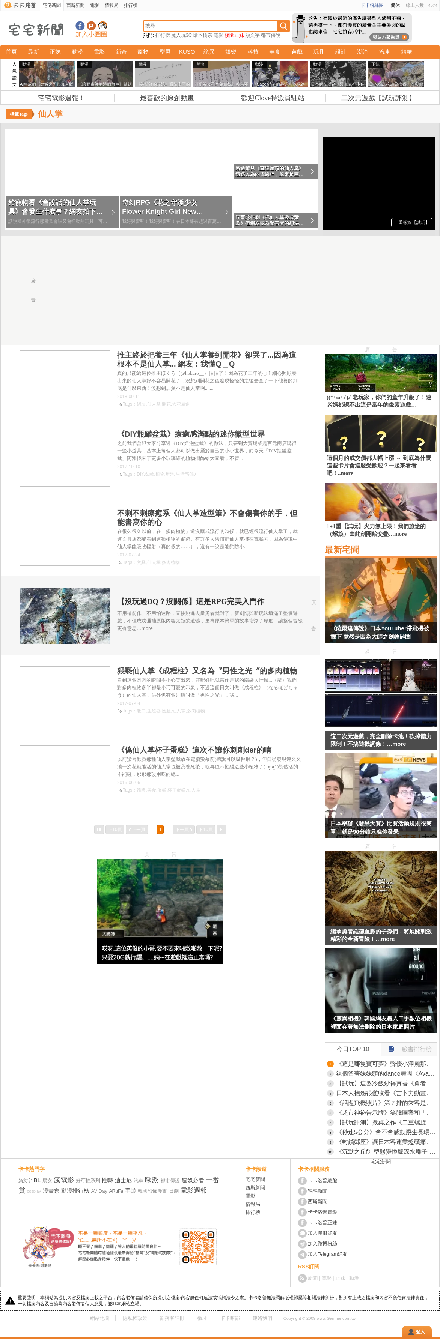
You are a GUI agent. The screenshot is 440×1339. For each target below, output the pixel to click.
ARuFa (116, 1191)
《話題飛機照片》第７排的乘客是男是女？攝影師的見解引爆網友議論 (386, 1103)
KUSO (187, 51)
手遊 (130, 1190)
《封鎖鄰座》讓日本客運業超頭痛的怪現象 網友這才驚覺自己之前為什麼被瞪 (386, 1142)
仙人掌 (154, 404)
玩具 (318, 51)
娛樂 (231, 51)
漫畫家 (51, 1190)
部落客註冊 (172, 1318)
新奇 (121, 51)
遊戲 (297, 51)
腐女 (47, 1180)
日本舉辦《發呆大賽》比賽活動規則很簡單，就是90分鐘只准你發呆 (381, 827)
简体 (395, 5)
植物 (159, 474)
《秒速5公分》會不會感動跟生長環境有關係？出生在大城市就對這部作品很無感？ (386, 1132)
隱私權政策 (135, 1318)
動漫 (77, 51)
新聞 (313, 1278)
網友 (141, 404)
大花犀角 (181, 404)
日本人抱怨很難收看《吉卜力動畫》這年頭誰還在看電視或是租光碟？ (386, 1093)
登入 (420, 1331)
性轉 (107, 1180)
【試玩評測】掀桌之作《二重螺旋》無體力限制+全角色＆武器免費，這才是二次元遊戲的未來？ (386, 1122)
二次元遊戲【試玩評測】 (378, 98)
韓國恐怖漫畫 (152, 1191)
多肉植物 (171, 562)
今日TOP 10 (353, 1049)
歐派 (151, 1180)
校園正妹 (234, 35)
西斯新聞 (75, 5)
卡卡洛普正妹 (322, 1222)
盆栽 (149, 474)
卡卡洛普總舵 (322, 1180)
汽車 (384, 51)
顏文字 (252, 35)
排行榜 (130, 5)
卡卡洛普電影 (322, 1212)
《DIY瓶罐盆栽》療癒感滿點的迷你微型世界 (191, 434)
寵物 (143, 51)
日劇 (174, 1191)
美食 (274, 51)
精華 (406, 51)
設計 (341, 51)
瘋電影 (64, 1180)
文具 (141, 562)
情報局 (111, 5)
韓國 (141, 790)
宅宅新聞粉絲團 (80, 25)
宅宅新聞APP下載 (102, 25)
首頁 (11, 51)
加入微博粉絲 (322, 1243)
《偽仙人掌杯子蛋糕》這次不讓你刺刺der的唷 (194, 750)
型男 (165, 51)
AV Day (99, 1191)
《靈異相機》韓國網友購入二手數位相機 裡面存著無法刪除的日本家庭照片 (381, 1022)
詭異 (209, 51)
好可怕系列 (88, 1180)
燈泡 (170, 474)
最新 (33, 51)
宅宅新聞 (52, 5)
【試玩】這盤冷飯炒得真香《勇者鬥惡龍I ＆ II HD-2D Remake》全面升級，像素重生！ (386, 1083)
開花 (166, 404)
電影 (94, 5)
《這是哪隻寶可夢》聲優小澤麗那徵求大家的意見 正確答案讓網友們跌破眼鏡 (386, 1064)
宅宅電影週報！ (61, 98)
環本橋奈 (202, 35)
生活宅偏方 (187, 474)
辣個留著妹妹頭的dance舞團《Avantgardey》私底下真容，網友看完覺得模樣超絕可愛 (386, 1073)
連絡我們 (262, 1318)
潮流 (362, 51)
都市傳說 (270, 35)
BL (37, 1180)
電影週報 (193, 1190)
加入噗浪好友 (91, 25)
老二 (141, 711)
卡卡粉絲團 (372, 5)
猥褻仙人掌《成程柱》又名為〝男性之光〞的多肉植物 (207, 671)
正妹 (55, 51)
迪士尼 (123, 1180)
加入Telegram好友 (327, 1254)
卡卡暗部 (230, 1318)
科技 (253, 51)
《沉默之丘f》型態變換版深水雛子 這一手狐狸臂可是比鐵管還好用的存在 (386, 1151)
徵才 (202, 1318)
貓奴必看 (193, 1180)
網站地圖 (100, 1318)
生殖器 (154, 711)
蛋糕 (161, 790)
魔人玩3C (181, 35)
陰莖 (166, 711)
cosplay (34, 1191)
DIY (140, 474)
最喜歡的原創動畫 (167, 98)
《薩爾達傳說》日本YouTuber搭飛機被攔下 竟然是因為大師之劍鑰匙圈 (379, 632)
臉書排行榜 (406, 1047)
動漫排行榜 (75, 1190)
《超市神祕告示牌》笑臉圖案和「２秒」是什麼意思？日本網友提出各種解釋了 (386, 1112)
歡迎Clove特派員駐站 (272, 98)
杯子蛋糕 (176, 790)
